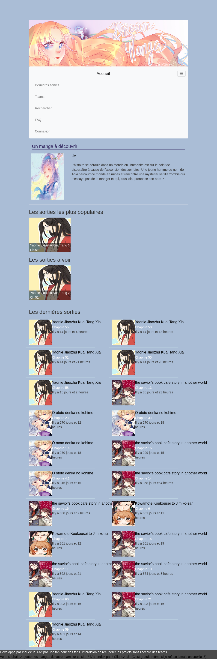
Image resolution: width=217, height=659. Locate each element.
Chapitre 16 (60, 508)
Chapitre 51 (60, 357)
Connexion (43, 131)
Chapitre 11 (60, 569)
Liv (74, 156)
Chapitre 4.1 (61, 478)
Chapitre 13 (143, 387)
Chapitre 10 (143, 569)
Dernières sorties (47, 85)
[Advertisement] (107, 10)
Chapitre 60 (60, 599)
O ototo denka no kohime (71, 413)
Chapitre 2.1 (61, 418)
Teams (40, 97)
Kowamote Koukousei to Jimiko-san (154, 503)
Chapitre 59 (60, 629)
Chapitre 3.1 (144, 418)
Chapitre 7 (59, 539)
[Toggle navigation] (181, 74)
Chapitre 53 (143, 327)
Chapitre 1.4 (61, 448)
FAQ (38, 120)
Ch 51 (34, 250)
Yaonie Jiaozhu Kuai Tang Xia (49, 245)
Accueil (103, 73)
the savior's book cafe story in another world (154, 382)
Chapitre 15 (143, 539)
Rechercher (43, 108)
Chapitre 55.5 (61, 327)
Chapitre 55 (143, 357)
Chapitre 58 (60, 387)
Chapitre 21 (143, 599)
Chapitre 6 (142, 508)
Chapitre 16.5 (145, 448)
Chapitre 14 (143, 478)
